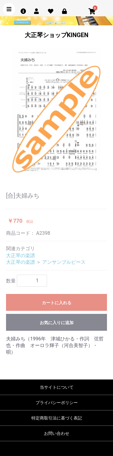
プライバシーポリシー (57, 402)
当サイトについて (57, 387)
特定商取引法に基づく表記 (56, 418)
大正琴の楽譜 (20, 255)
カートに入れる (56, 302)
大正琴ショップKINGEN (57, 35)
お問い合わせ (56, 433)
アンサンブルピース (64, 262)
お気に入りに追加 (57, 322)
